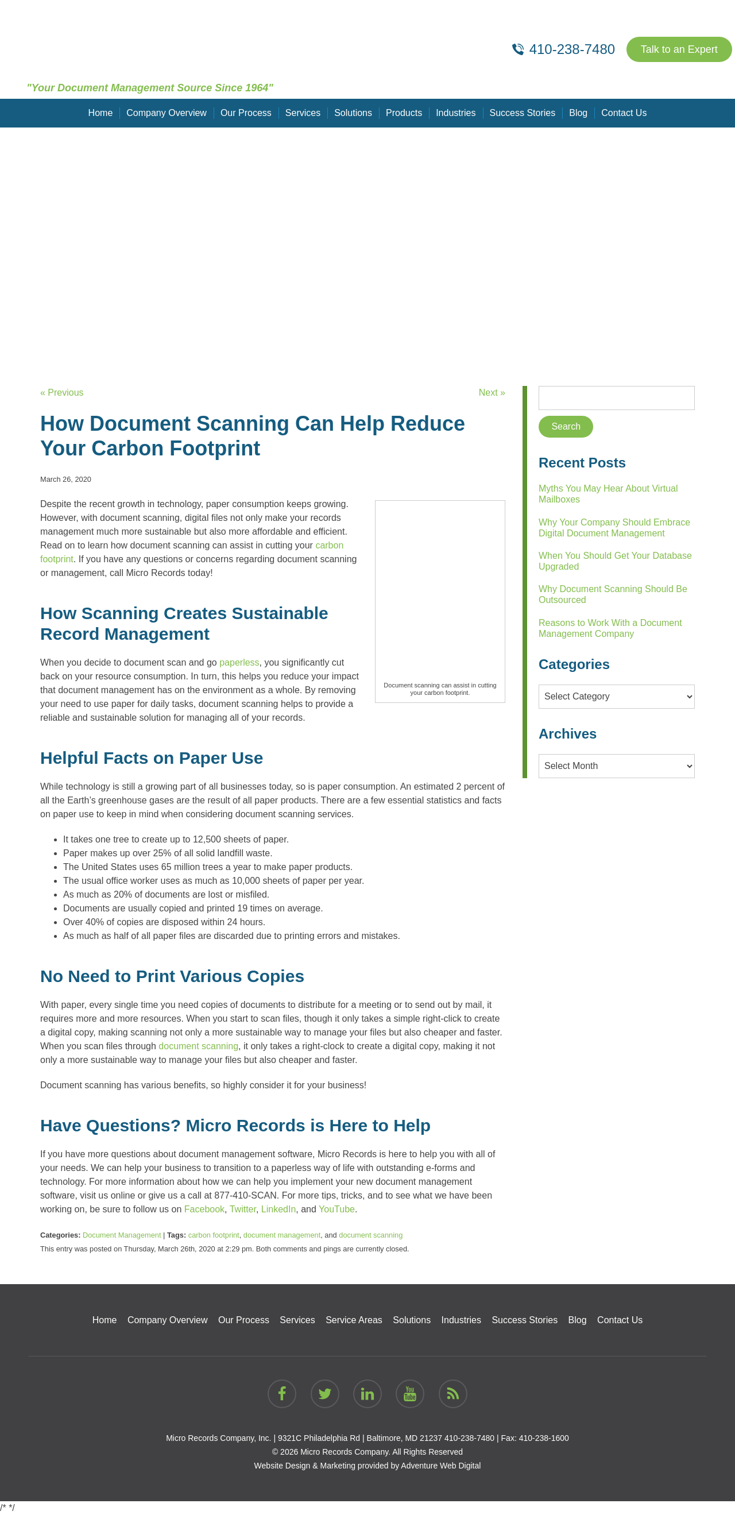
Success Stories (523, 113)
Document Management (122, 1235)
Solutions (353, 113)
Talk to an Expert (679, 49)
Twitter (243, 1209)
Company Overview (166, 113)
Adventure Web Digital (441, 1465)
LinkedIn (278, 1209)
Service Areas (354, 1320)
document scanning (198, 1046)
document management (281, 1235)
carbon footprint (213, 1235)
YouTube (337, 1209)
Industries (455, 113)
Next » (492, 392)
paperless (239, 662)
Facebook (204, 1209)
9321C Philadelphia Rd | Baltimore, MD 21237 (360, 1438)
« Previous (62, 392)
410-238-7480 (469, 1438)
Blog (578, 113)
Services (302, 113)
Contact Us (624, 113)
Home (100, 113)
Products (404, 113)
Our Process (246, 113)
